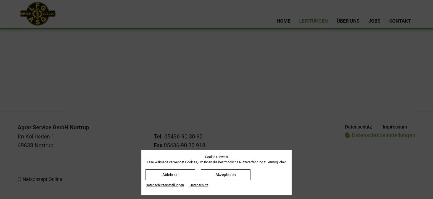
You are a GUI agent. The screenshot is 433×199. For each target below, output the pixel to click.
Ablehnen (170, 174)
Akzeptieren (225, 174)
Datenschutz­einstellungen (165, 185)
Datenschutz (199, 185)
